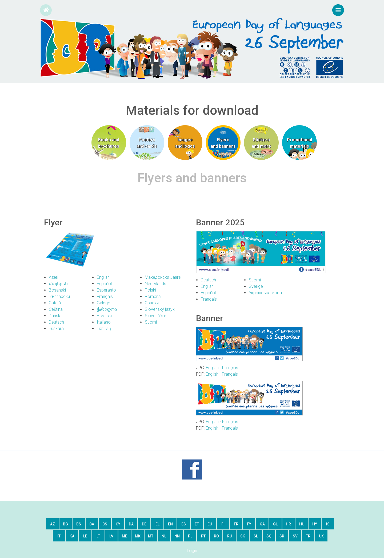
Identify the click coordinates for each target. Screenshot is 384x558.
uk (321, 536)
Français (105, 296)
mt (150, 536)
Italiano (104, 322)
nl (164, 536)
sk (242, 536)
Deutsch (56, 322)
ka (72, 536)
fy (249, 524)
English (103, 277)
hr (288, 524)
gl (275, 524)
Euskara (56, 328)
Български (59, 296)
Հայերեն (58, 283)
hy (314, 524)
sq (268, 536)
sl (256, 536)
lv (111, 536)
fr (236, 524)
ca (91, 524)
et (197, 524)
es (183, 524)
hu (301, 524)
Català (55, 302)
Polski (150, 290)
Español (104, 283)
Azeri (53, 277)
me (124, 536)
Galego (103, 302)
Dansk (54, 315)
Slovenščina (156, 315)
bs (78, 524)
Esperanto (106, 290)
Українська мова (265, 292)
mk (138, 536)
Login (192, 550)
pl (190, 536)
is (328, 524)
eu (209, 524)
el (157, 524)
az (52, 524)
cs (104, 524)
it (59, 536)
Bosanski (57, 290)
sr (281, 536)
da (131, 524)
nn (177, 536)
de (144, 524)
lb (85, 536)
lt (98, 536)
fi (223, 524)
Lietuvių (104, 328)
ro (216, 536)
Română (153, 296)
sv (295, 536)
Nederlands (155, 283)
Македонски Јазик (163, 277)
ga (262, 524)
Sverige (256, 286)
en (170, 524)
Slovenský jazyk (160, 309)
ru (229, 536)
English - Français (222, 374)
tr (308, 536)
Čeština (56, 309)
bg (65, 524)
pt (203, 536)
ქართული (107, 309)
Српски (152, 302)
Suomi (151, 322)
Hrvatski (104, 315)
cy (118, 524)
